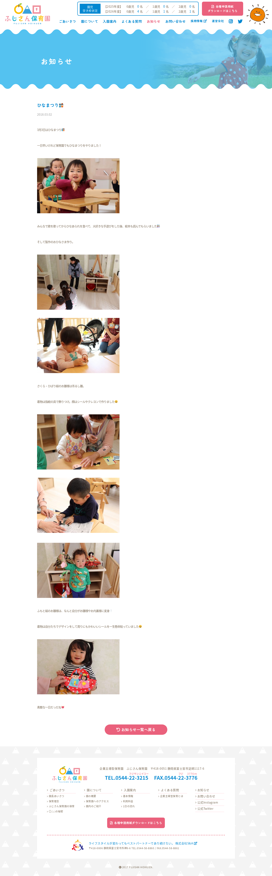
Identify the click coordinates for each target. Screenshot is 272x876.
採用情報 (199, 21)
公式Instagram (207, 802)
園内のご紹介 (93, 806)
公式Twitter (205, 808)
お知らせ (153, 21)
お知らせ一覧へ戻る (136, 729)
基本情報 (128, 796)
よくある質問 (131, 21)
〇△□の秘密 (56, 811)
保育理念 (54, 801)
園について (89, 21)
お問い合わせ (175, 21)
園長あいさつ (56, 796)
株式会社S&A (78, 845)
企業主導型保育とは (171, 796)
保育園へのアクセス (97, 801)
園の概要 (91, 796)
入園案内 (109, 21)
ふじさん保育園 (27, 14)
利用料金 (128, 801)
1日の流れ (129, 806)
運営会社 (218, 21)
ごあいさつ (67, 21)
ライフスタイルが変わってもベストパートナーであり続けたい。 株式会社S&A (143, 843)
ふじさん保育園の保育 (62, 806)
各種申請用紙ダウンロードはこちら (223, 8)
